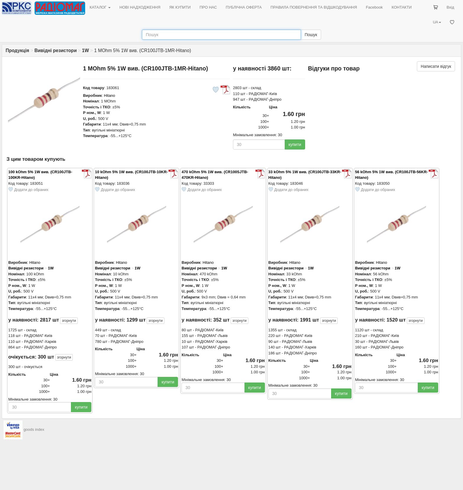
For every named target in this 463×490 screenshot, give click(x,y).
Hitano (109, 95)
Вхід (450, 7)
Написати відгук (436, 66)
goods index (34, 430)
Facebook (374, 7)
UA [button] (437, 22)
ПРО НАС (208, 7)
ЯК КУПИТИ (180, 7)
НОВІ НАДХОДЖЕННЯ (139, 7)
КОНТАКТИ (401, 7)
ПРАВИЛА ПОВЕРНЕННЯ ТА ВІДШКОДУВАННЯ (314, 7)
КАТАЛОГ (100, 7)
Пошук (311, 34)
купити (295, 144)
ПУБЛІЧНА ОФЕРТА (244, 7)
